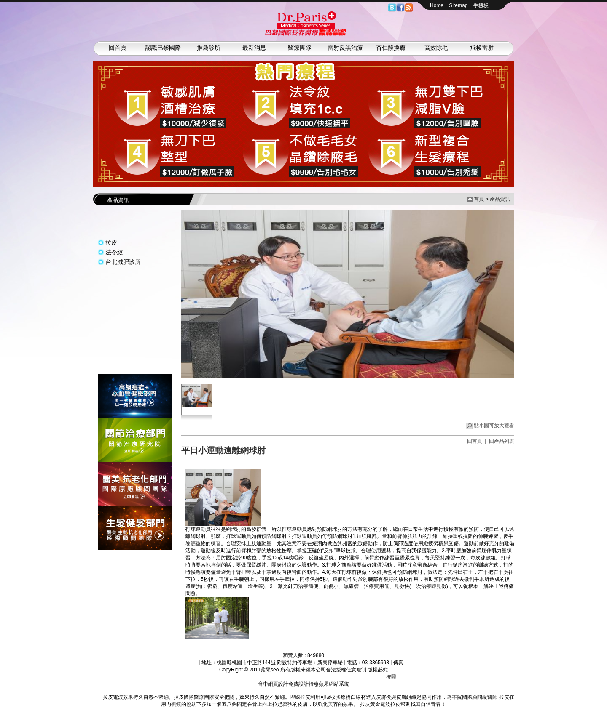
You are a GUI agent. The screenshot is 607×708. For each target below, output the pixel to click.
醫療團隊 (300, 47)
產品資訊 (500, 199)
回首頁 (117, 47)
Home (436, 5)
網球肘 (233, 529)
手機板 (481, 5)
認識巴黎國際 (163, 47)
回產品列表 (501, 441)
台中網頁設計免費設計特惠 (288, 684)
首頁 (479, 199)
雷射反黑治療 (345, 47)
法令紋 (114, 252)
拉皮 (111, 242)
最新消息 (254, 47)
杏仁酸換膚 (391, 47)
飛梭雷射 (482, 47)
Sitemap (458, 5)
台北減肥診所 (123, 261)
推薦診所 (208, 47)
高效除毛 (436, 47)
